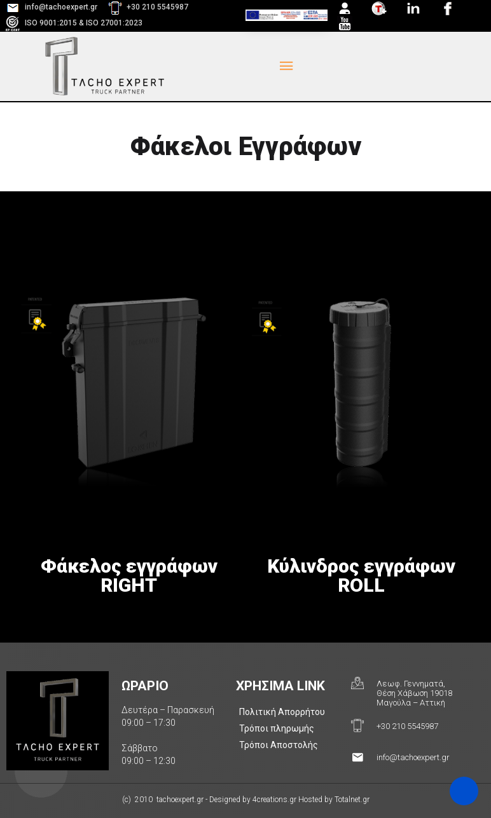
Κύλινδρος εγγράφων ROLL (361, 576)
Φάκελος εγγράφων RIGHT (129, 576)
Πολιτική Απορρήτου (282, 712)
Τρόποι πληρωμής (276, 728)
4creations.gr (274, 799)
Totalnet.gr (352, 799)
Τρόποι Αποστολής (278, 745)
